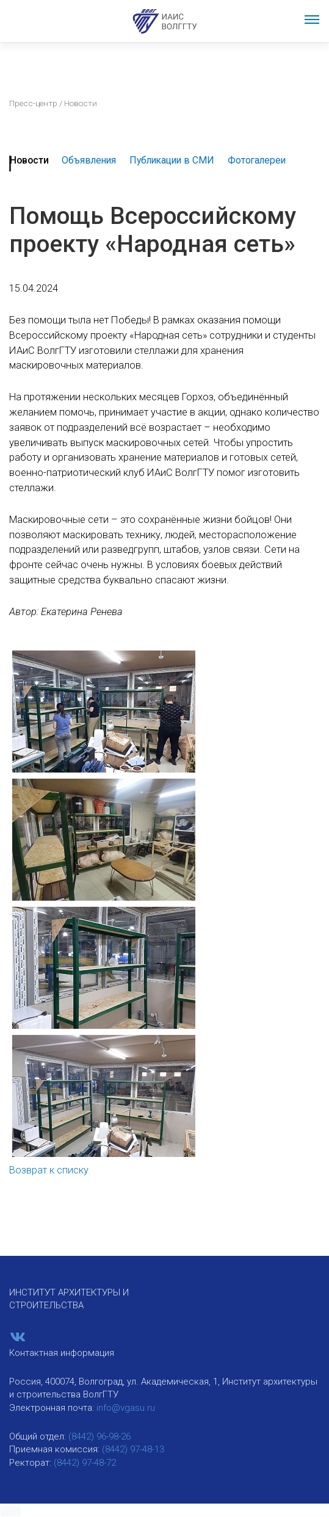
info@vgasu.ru (125, 1407)
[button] (10, 1510)
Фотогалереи (257, 160)
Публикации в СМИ (171, 160)
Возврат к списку (49, 1170)
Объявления (89, 160)
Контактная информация (61, 1352)
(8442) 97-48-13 (133, 1449)
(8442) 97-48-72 (85, 1462)
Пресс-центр (33, 103)
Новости (29, 160)
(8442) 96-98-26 (99, 1436)
